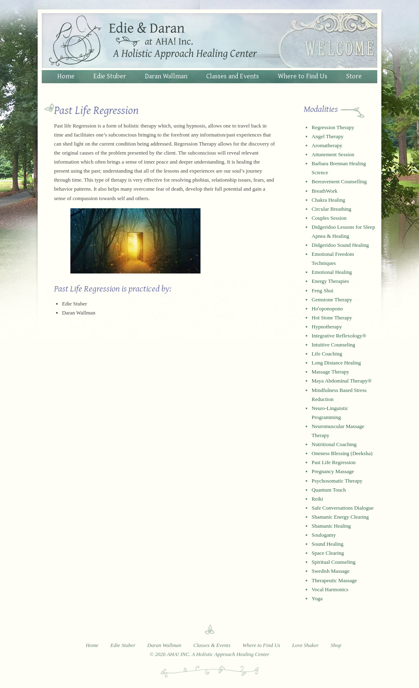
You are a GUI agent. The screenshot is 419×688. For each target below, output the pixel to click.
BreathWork (325, 191)
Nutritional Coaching (334, 444)
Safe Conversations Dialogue (343, 508)
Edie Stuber (109, 76)
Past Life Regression (334, 462)
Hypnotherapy (327, 326)
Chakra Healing (328, 200)
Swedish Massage (331, 571)
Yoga (317, 598)
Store (354, 76)
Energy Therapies (330, 281)
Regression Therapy (333, 127)
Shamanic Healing (331, 526)
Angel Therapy (328, 136)
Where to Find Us (302, 76)
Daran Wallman (166, 76)
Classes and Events (232, 76)
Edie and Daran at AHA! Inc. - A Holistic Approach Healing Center (209, 40)
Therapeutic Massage (334, 580)
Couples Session (329, 218)
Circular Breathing (331, 209)
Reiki (317, 499)
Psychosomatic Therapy (337, 481)
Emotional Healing (332, 272)
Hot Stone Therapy (332, 317)
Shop (336, 645)
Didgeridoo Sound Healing (340, 245)
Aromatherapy (327, 145)
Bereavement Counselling (339, 181)
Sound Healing (328, 544)
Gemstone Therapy (332, 299)
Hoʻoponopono (327, 308)
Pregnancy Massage (333, 471)
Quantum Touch (329, 490)
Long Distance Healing (336, 363)
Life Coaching (327, 354)
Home (65, 76)
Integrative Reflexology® (339, 336)
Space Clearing (328, 553)
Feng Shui (322, 290)
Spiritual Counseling (334, 562)
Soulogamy (324, 535)
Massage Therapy (330, 372)
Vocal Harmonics (330, 589)
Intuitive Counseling (334, 345)
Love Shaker (305, 645)
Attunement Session (333, 154)
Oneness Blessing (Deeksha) (342, 453)
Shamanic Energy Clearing (340, 517)
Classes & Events (211, 645)
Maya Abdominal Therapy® (342, 381)
